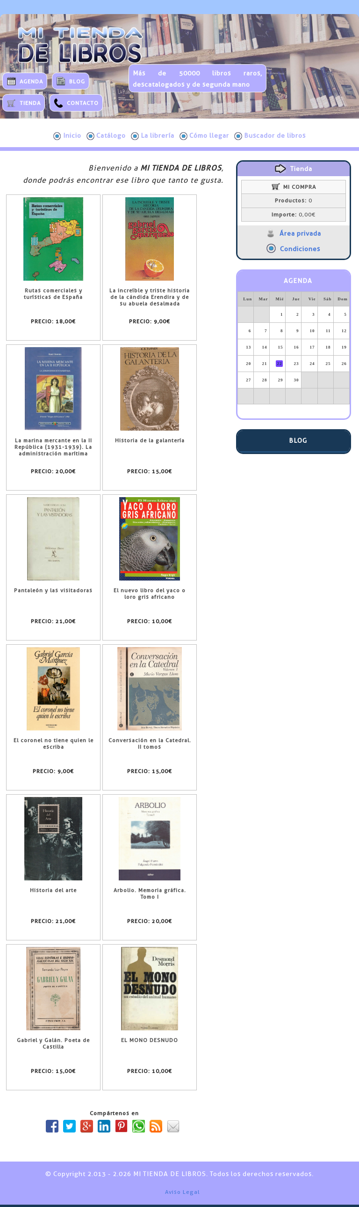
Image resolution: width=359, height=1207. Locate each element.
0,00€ (294, 214)
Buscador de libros (270, 136)
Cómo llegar (204, 136)
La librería (152, 136)
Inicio (67, 136)
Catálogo (106, 136)
